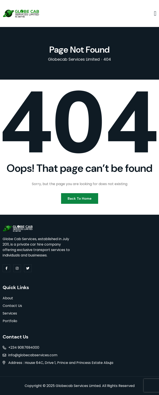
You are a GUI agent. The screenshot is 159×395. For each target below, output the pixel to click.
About (8, 298)
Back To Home (80, 198)
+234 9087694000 (23, 347)
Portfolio (10, 320)
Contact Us (12, 305)
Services (10, 313)
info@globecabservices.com (32, 355)
